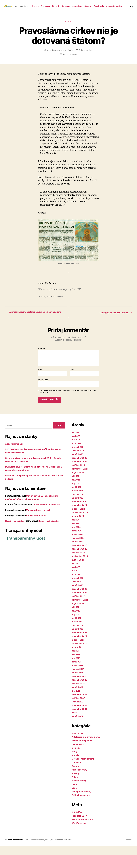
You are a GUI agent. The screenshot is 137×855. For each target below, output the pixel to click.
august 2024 (78, 525)
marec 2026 (78, 456)
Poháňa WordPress (66, 849)
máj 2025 (77, 492)
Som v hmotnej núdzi (52, 530)
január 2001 (78, 725)
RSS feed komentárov (83, 829)
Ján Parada (50, 303)
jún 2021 (76, 663)
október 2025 (79, 474)
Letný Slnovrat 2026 (37, 525)
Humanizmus (78, 753)
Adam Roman (78, 742)
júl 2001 (76, 722)
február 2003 (79, 711)
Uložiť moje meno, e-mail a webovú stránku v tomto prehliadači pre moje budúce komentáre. (68, 401)
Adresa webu (43, 389)
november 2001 (80, 718)
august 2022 (78, 613)
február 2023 (79, 591)
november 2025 (80, 471)
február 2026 (79, 460)
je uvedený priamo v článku (62, 57)
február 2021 (78, 678)
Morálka (76, 764)
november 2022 (80, 602)
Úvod (74, 793)
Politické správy (80, 779)
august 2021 (78, 656)
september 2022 (80, 609)
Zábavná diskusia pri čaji (39, 519)
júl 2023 (76, 573)
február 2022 (79, 634)
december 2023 (80, 554)
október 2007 (79, 707)
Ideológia (77, 757)
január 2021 (78, 682)
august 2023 (78, 569)
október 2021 (79, 649)
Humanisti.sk (18, 849)
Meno (41, 379)
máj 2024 (77, 536)
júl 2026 (76, 442)
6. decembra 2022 (86, 57)
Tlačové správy (80, 790)
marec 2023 (78, 587)
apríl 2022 (77, 627)
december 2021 (80, 642)
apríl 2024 (77, 540)
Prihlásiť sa (77, 821)
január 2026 (78, 463)
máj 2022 (77, 623)
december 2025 (80, 467)
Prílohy (75, 786)
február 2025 (79, 503)
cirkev (43, 303)
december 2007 (80, 704)
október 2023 (79, 562)
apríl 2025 (77, 496)
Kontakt (86, 8)
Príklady (76, 782)
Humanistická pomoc (83, 750)
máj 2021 (76, 667)
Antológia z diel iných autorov (87, 746)
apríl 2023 (77, 583)
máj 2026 (77, 449)
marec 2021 (78, 674)
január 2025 (78, 507)
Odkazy (118, 8)
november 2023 (80, 558)
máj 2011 (76, 700)
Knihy (75, 761)
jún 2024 (76, 532)
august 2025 (78, 482)
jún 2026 (76, 445)
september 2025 (80, 478)
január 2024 (78, 551)
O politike (77, 772)
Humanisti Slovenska (72, 8)
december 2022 (80, 598)
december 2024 (80, 511)
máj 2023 (77, 580)
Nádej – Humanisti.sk (16, 530)
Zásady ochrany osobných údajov (108, 11)
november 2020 (80, 689)
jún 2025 (76, 489)
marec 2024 (78, 543)
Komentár (42, 358)
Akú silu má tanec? (15, 453)
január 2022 (78, 638)
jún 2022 (76, 620)
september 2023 (80, 565)
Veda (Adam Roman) (82, 801)
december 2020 (80, 685)
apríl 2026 (77, 452)
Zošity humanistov (81, 804)
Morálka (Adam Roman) (84, 768)
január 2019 (78, 696)
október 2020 (79, 693)
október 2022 (79, 605)
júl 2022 (76, 616)
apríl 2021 (77, 671)
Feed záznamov (80, 825)
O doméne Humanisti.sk (102, 8)
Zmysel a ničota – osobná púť (47, 514)
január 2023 (78, 594)
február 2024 (79, 547)
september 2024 (80, 522)
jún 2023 (76, 576)
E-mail (73, 379)
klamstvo (59, 303)
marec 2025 (78, 500)
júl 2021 (76, 660)
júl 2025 (76, 485)
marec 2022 (78, 631)
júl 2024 (76, 529)
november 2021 (80, 645)
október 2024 (79, 518)
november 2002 (80, 714)
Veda (74, 797)
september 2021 (80, 653)
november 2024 (80, 514)
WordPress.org (80, 832)
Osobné (68, 28)
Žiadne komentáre (70, 61)
